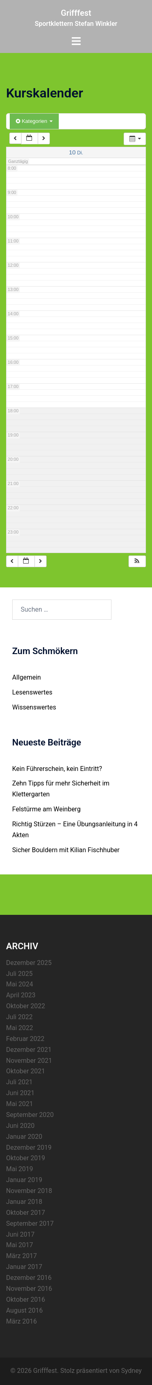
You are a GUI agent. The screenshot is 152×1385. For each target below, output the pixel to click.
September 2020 (30, 1115)
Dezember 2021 (28, 1050)
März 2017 (21, 1256)
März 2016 (21, 1321)
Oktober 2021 (25, 1071)
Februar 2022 (25, 1039)
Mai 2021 (19, 1104)
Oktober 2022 (25, 1006)
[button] (137, 561)
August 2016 (24, 1310)
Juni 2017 (20, 1234)
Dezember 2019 (28, 1147)
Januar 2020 (24, 1136)
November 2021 (29, 1060)
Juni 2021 (20, 1093)
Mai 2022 (19, 1028)
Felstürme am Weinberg (46, 809)
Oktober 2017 (25, 1212)
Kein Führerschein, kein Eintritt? (57, 769)
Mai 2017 (19, 1245)
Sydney (131, 1370)
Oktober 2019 (25, 1158)
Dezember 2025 (28, 963)
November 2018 (29, 1191)
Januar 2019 (24, 1180)
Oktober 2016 (25, 1299)
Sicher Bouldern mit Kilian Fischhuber (66, 850)
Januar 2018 (24, 1202)
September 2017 (30, 1223)
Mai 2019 (19, 1169)
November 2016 (29, 1288)
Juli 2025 (19, 974)
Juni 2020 (20, 1126)
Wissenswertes (34, 707)
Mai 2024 (19, 984)
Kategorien (34, 121)
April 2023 (21, 995)
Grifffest (76, 13)
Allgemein (26, 677)
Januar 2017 (24, 1267)
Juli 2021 (19, 1082)
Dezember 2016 (28, 1278)
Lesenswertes (32, 692)
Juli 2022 (19, 1017)
